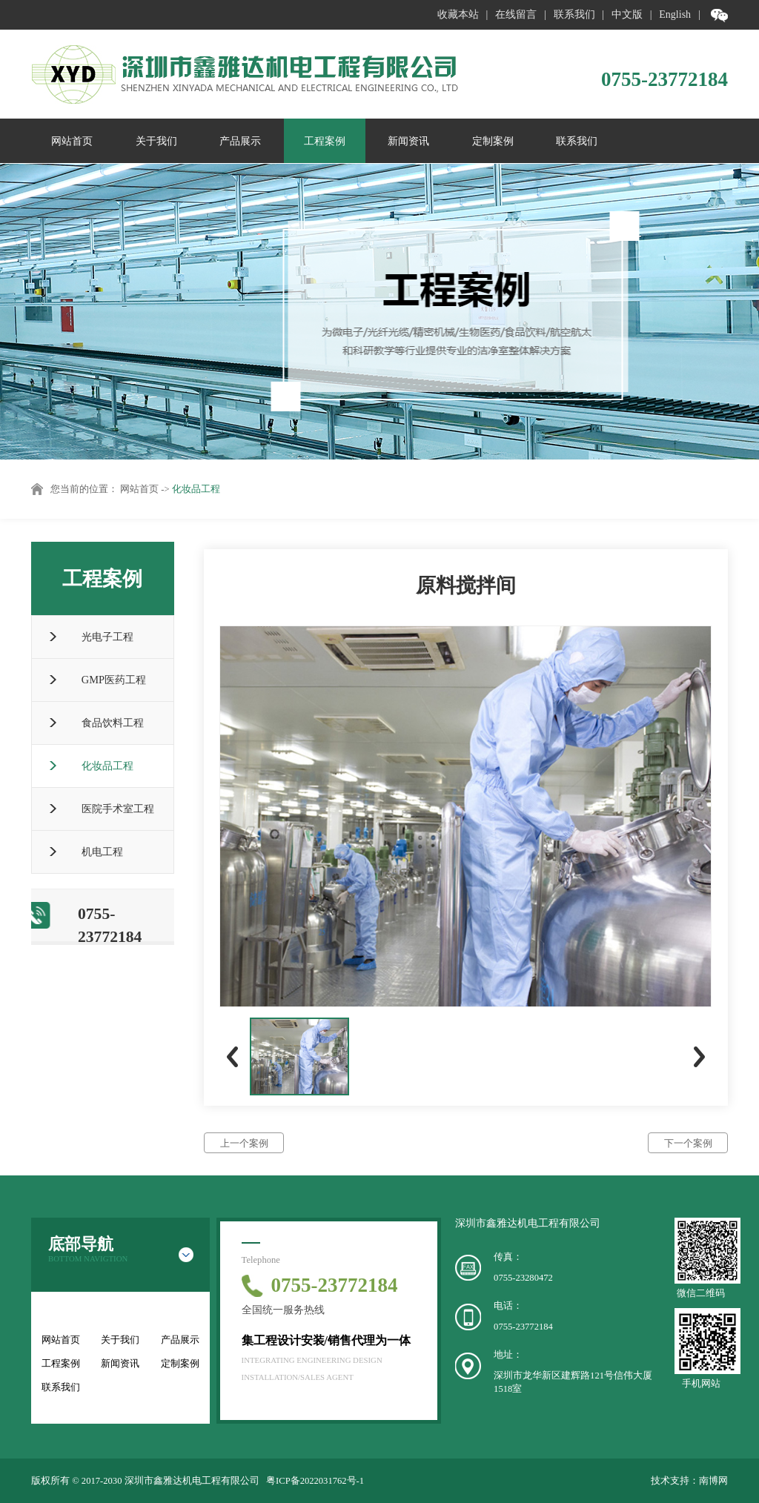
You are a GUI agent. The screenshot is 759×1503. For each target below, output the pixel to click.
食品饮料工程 (113, 723)
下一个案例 (688, 1143)
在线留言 (516, 14)
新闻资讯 (408, 141)
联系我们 (574, 14)
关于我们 (156, 141)
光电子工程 (107, 637)
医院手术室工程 (118, 808)
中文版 (627, 14)
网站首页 (72, 141)
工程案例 (324, 141)
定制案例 (493, 141)
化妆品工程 (196, 489)
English (675, 14)
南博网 (713, 1481)
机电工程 (102, 851)
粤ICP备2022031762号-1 (315, 1481)
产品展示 (240, 141)
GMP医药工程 (114, 680)
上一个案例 (244, 1143)
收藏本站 (458, 14)
